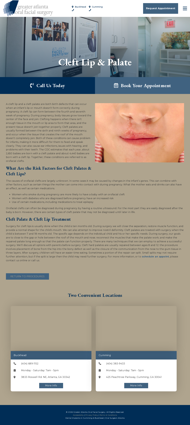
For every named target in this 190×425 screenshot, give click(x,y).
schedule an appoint (155, 256)
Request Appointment (160, 8)
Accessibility (78, 415)
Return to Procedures (27, 276)
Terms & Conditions (108, 415)
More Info (51, 385)
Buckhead (79, 6)
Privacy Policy (91, 415)
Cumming (96, 6)
